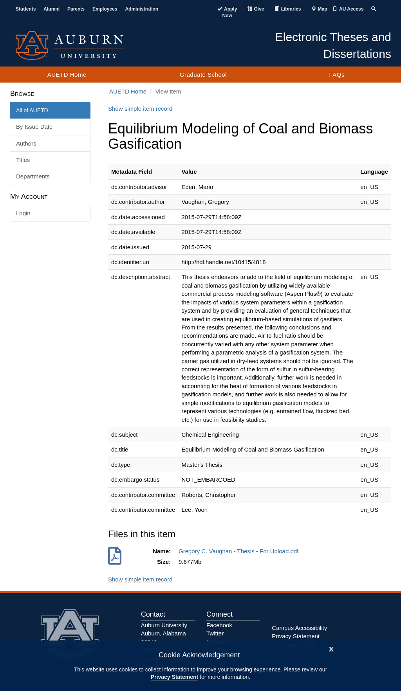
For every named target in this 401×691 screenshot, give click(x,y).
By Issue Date (34, 126)
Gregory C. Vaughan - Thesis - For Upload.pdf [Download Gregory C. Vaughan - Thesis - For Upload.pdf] (240, 551)
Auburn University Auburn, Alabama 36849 (164, 633)
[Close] (331, 648)
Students (26, 9)
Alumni (51, 9)
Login (23, 213)
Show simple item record (140, 108)
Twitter (215, 633)
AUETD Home (67, 74)
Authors (26, 143)
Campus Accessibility (299, 627)
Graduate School (203, 74)
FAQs (337, 74)
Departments (33, 176)
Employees (104, 9)
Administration (141, 9)
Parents (76, 9)
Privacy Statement (174, 677)
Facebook (219, 625)
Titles (23, 160)
